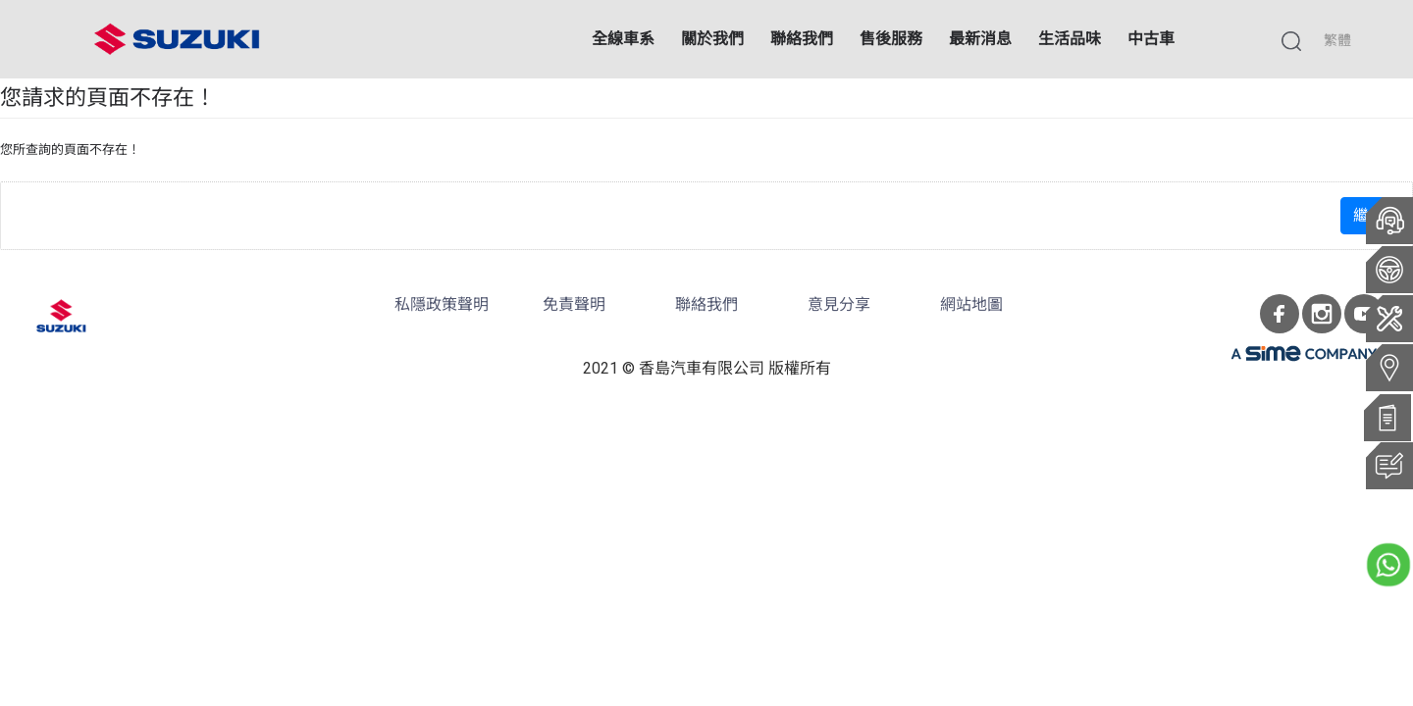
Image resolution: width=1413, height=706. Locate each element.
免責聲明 (574, 304)
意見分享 (839, 304)
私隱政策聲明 (441, 304)
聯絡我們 (706, 304)
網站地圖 (971, 304)
